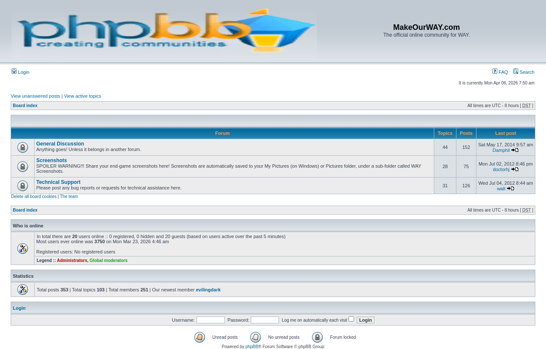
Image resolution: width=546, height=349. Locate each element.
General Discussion (60, 144)
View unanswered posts (35, 96)
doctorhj (501, 169)
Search (523, 72)
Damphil (501, 150)
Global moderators (109, 260)
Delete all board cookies (34, 196)
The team (69, 196)
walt (501, 188)
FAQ (500, 72)
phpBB (251, 346)
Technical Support (58, 182)
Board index (25, 105)
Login (20, 72)
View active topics (82, 96)
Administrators (72, 260)
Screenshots (51, 160)
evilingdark (208, 289)
